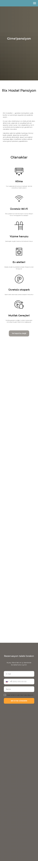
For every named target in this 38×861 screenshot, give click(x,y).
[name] (19, 689)
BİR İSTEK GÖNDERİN (19, 701)
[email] (19, 674)
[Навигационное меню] (34, 3)
